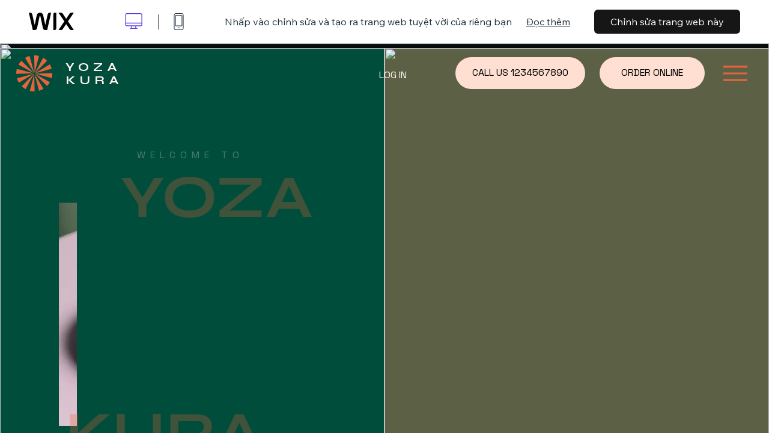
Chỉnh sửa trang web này (667, 22)
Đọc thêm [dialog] (548, 22)
